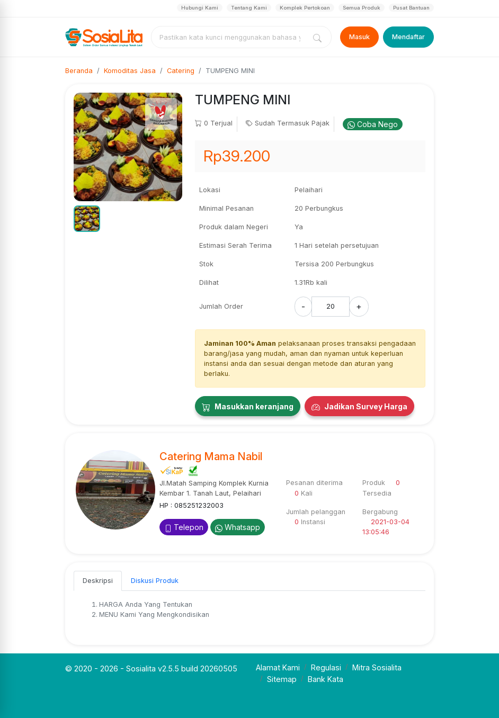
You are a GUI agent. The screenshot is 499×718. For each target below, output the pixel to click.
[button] (87, 218)
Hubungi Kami (199, 8)
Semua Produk (361, 8)
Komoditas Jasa (130, 71)
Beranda (79, 71)
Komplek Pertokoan (305, 8)
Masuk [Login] (359, 37)
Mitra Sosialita (377, 667)
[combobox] (230, 37)
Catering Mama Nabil (211, 456)
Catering (180, 71)
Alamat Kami (278, 667)
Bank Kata (325, 679)
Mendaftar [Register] (408, 37)
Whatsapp (237, 527)
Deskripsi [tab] (98, 581)
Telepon (183, 527)
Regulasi (326, 667)
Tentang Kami (249, 8)
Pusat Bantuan (411, 8)
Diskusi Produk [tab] (155, 581)
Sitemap (282, 679)
